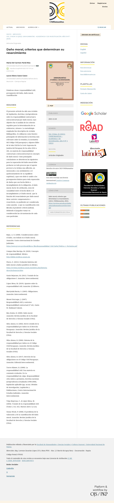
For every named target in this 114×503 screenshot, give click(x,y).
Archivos (20, 27)
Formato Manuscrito (88, 89)
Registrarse (101, 3)
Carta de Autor (86, 93)
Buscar (102, 27)
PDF (51, 106)
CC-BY (70, 458)
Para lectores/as (85, 68)
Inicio (8, 34)
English (83, 49)
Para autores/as (85, 71)
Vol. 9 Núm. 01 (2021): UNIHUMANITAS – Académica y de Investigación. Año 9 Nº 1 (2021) (38, 38)
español (83, 53)
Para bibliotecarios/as (87, 74)
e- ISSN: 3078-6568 (13, 461)
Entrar (92, 3)
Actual (9, 27)
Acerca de (33, 27)
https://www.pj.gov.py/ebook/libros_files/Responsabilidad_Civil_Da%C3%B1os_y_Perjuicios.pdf (41, 246)
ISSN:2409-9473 (28, 461)
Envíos (105, 6)
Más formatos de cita (59, 212)
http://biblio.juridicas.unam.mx (18, 257)
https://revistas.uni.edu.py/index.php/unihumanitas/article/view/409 (60, 205)
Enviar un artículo (90, 35)
